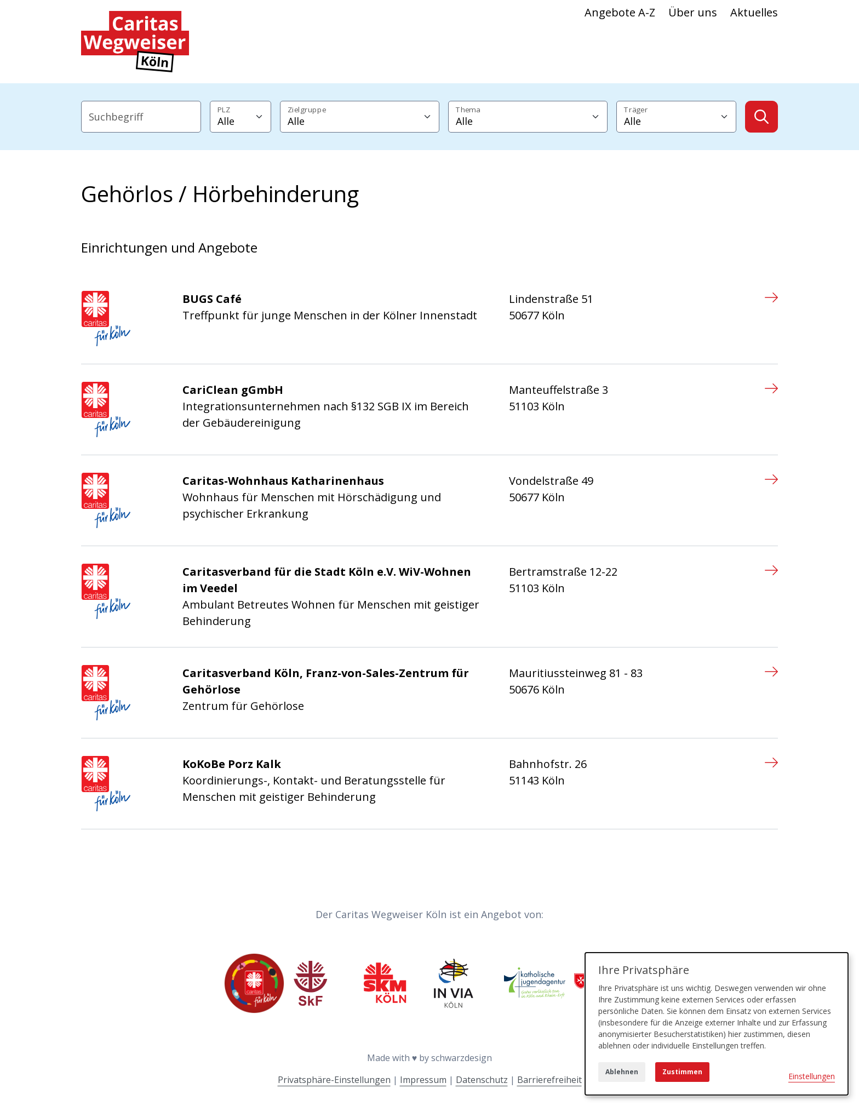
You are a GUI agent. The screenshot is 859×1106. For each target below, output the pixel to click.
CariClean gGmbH (232, 389)
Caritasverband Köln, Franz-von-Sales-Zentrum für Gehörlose (325, 681)
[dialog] (716, 1024)
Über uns (692, 12)
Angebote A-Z (620, 12)
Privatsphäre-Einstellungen (334, 1080)
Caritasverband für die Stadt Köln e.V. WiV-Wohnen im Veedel (326, 579)
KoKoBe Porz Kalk (231, 764)
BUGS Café (212, 298)
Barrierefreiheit (549, 1080)
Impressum (423, 1080)
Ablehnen (621, 1071)
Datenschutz (482, 1080)
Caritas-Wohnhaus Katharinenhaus (283, 480)
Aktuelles (754, 12)
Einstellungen (811, 1076)
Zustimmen (682, 1071)
